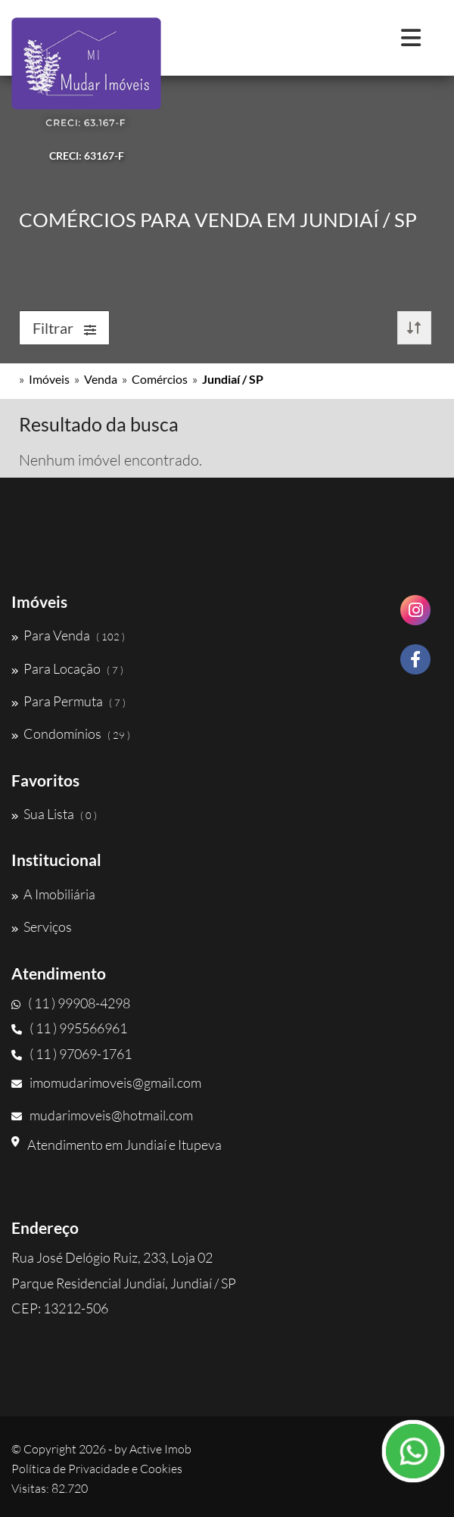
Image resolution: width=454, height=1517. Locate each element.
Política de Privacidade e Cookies (96, 1468)
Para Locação (67, 668)
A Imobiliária (53, 894)
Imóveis (49, 379)
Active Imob (160, 1448)
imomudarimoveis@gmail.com (106, 1082)
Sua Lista (54, 813)
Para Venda (68, 635)
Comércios (160, 379)
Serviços (41, 926)
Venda (100, 379)
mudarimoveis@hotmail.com (102, 1115)
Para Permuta (68, 701)
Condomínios (70, 733)
